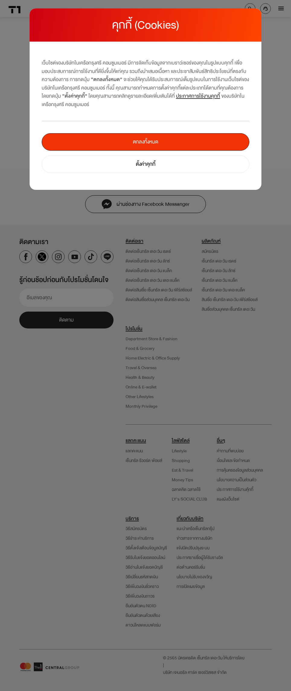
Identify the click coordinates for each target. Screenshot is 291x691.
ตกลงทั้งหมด (145, 141)
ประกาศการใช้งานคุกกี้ (198, 96)
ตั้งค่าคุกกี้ (145, 164)
